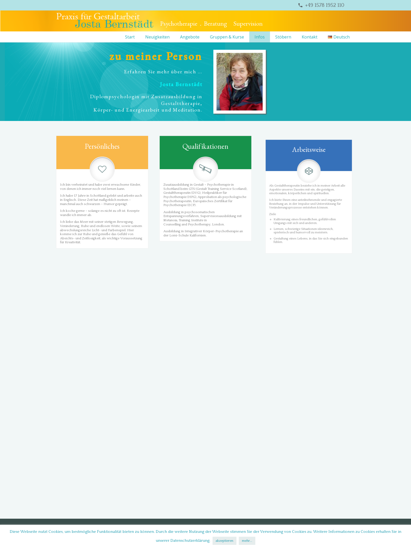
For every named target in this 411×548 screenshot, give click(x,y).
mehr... (247, 541)
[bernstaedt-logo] (105, 21)
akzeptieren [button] (224, 541)
